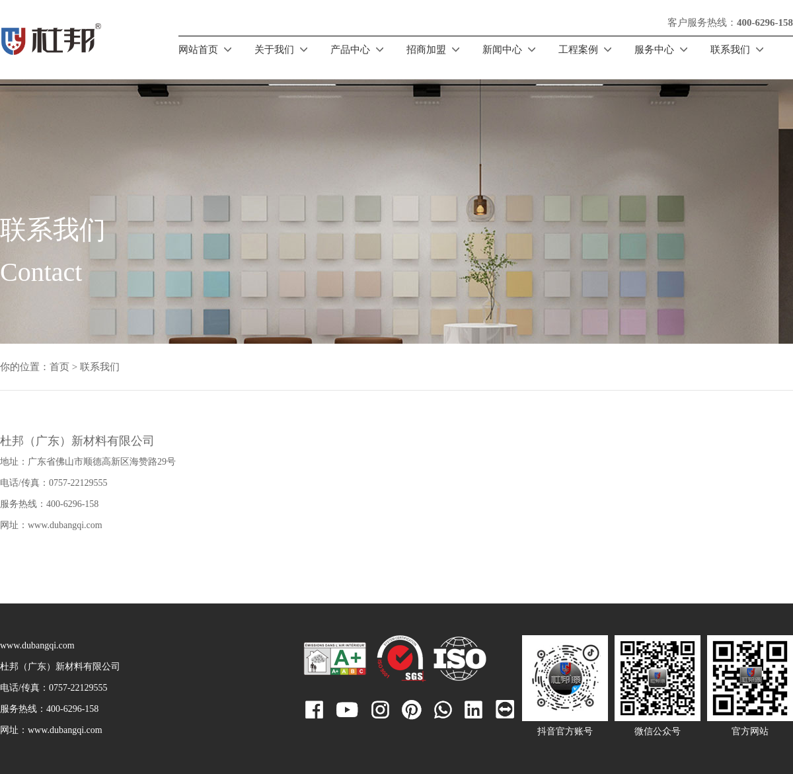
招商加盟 (426, 49)
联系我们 (730, 49)
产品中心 (350, 49)
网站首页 (198, 49)
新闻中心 (502, 49)
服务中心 (654, 49)
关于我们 (274, 49)
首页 (59, 367)
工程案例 (578, 49)
